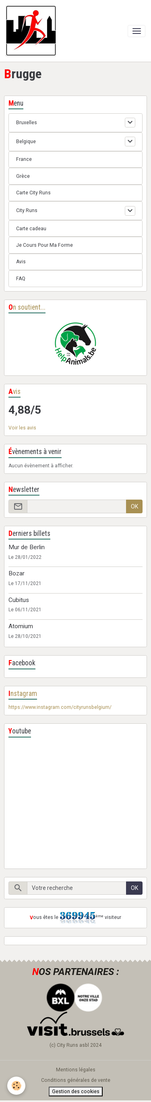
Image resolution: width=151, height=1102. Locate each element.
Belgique (26, 141)
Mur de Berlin (26, 547)
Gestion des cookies (75, 1091)
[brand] (32, 31)
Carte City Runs (33, 193)
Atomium (20, 626)
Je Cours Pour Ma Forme (44, 245)
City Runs (26, 210)
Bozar (16, 573)
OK (134, 506)
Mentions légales (75, 1070)
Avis (21, 262)
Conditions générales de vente (75, 1080)
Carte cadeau (31, 228)
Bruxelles (26, 122)
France (24, 159)
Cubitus (18, 600)
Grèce (23, 176)
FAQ (20, 278)
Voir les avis (22, 428)
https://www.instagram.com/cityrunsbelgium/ (60, 707)
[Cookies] (16, 1086)
